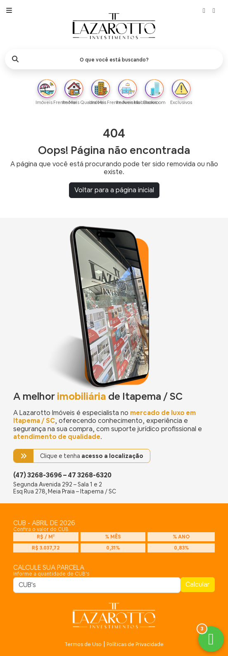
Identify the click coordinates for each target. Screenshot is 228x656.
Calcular (197, 584)
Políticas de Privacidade (135, 644)
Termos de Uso (83, 644)
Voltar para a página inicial (114, 190)
